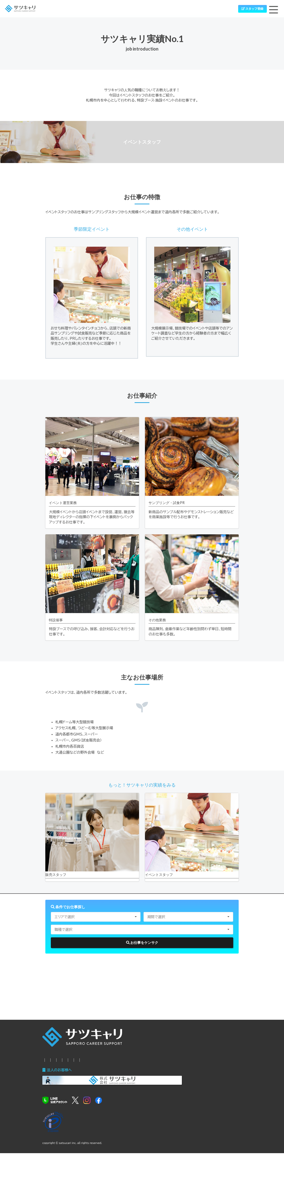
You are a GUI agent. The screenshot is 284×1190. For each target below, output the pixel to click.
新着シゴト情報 (72, 1081)
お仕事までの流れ (104, 1081)
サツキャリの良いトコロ (142, 1081)
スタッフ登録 (249, 9)
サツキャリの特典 (179, 1081)
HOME (48, 1081)
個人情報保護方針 (56, 1090)
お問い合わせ (209, 1081)
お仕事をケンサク (142, 960)
